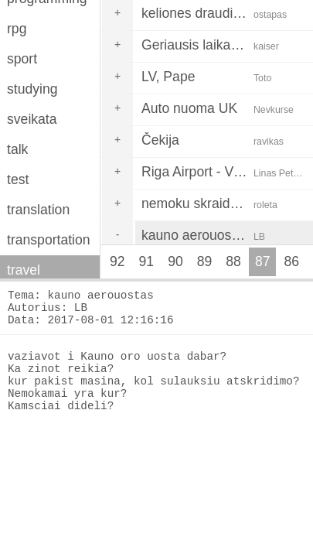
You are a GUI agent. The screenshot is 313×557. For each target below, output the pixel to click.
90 (175, 261)
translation (38, 209)
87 (262, 261)
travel (23, 270)
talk (17, 149)
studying (32, 89)
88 (233, 261)
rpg (16, 28)
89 (205, 261)
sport (22, 59)
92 (117, 261)
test (18, 179)
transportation (48, 240)
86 (291, 261)
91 (147, 261)
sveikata (32, 119)
